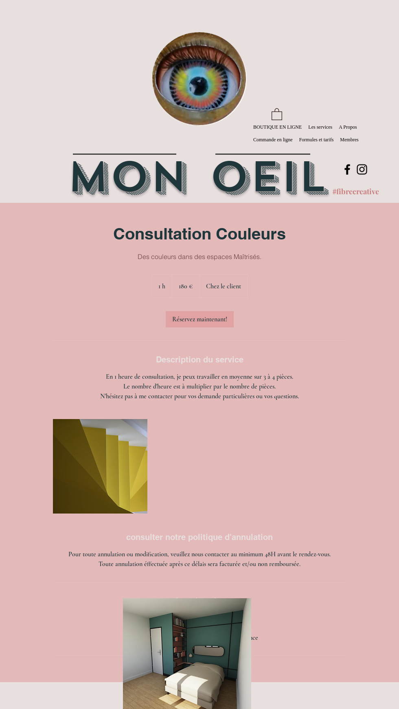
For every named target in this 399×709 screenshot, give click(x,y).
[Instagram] (362, 169)
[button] (277, 114)
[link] (200, 319)
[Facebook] (347, 169)
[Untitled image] (100, 466)
